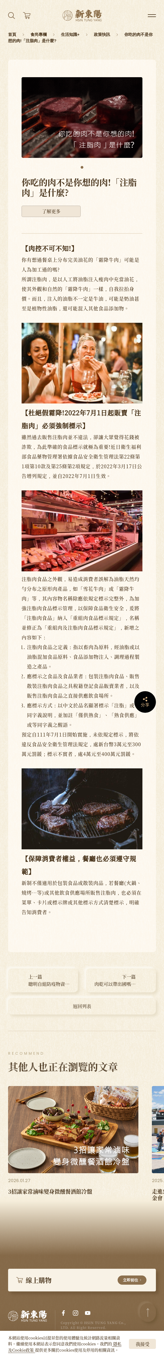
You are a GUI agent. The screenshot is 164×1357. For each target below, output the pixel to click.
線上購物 (81, 1280)
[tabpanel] (82, 117)
